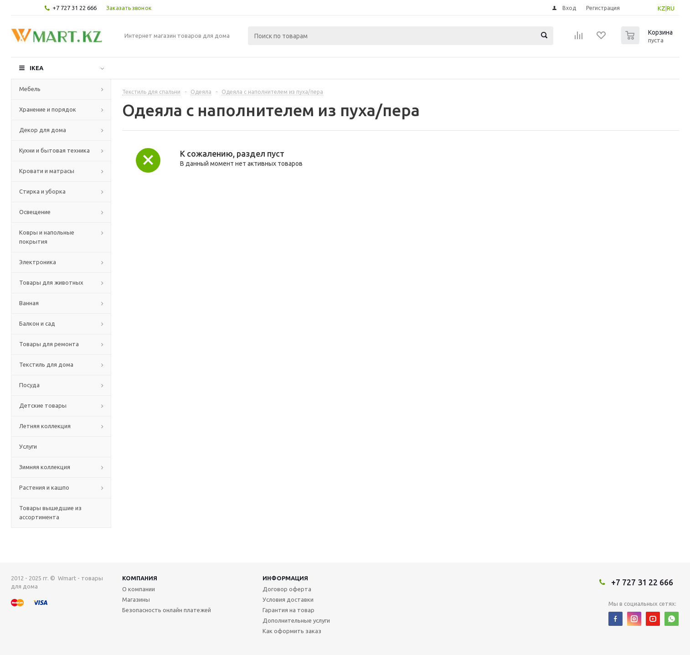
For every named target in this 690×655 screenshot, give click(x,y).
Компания (139, 578)
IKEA (36, 68)
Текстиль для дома (46, 364)
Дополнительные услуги (296, 620)
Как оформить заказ (292, 631)
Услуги (28, 446)
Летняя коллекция (45, 426)
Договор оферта (287, 589)
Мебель (30, 89)
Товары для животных (51, 282)
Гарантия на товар (288, 610)
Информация (285, 578)
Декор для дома (42, 130)
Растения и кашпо (44, 487)
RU (671, 8)
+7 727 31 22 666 (74, 8)
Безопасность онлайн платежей (166, 610)
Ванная (29, 303)
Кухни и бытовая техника (54, 150)
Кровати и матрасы (46, 171)
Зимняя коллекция (44, 467)
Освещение (35, 212)
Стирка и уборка (42, 191)
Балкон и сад (37, 323)
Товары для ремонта (49, 344)
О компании (138, 589)
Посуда (29, 385)
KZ (661, 8)
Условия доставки (288, 599)
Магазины (136, 599)
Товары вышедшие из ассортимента (50, 512)
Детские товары (43, 405)
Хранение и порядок (47, 109)
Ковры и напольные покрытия (46, 237)
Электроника (37, 262)
